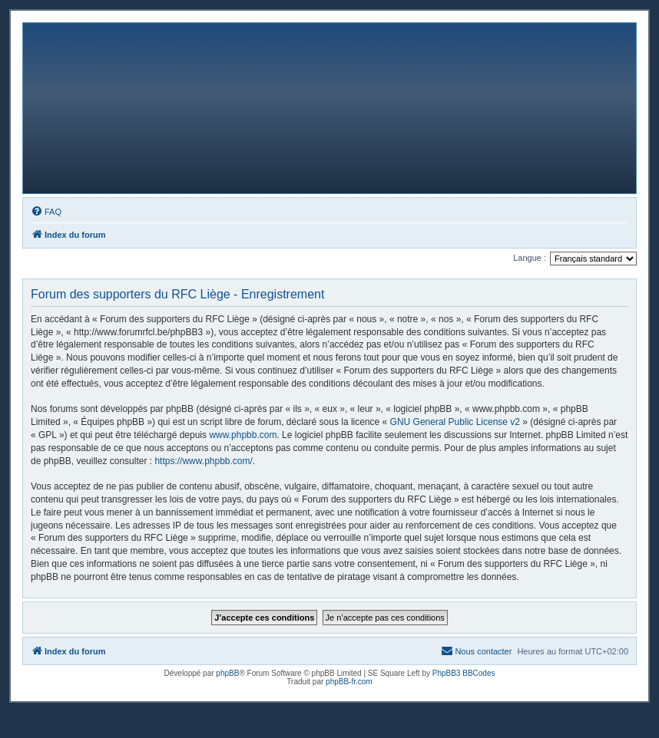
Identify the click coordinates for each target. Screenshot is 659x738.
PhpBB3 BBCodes (463, 673)
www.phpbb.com (243, 435)
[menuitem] (46, 212)
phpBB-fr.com (349, 681)
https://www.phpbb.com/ (203, 461)
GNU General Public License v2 (455, 422)
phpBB (227, 673)
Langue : (529, 257)
